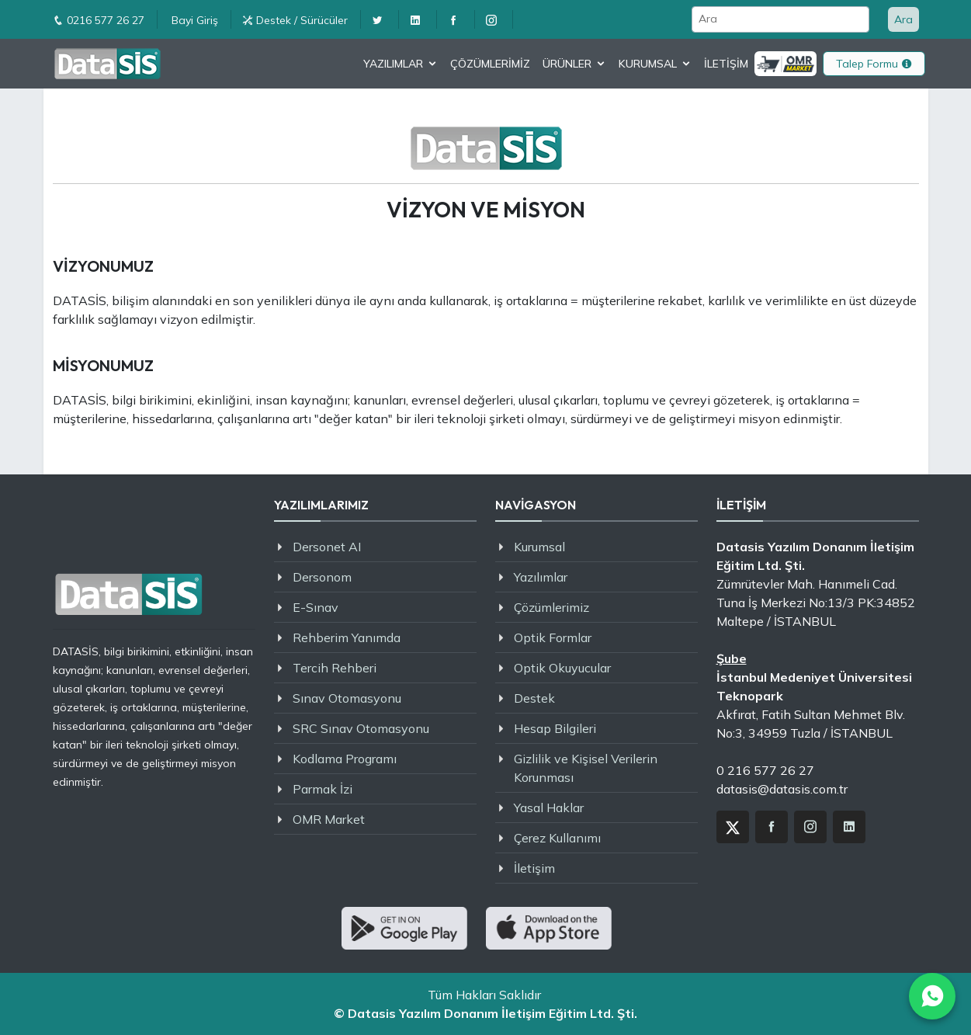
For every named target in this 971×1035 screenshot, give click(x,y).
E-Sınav (315, 607)
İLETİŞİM (726, 64)
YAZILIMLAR (393, 64)
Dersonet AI (327, 546)
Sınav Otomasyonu (347, 698)
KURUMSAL (648, 64)
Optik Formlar (552, 637)
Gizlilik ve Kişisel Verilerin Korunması (585, 768)
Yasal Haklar (549, 807)
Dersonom (322, 577)
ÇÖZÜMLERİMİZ (490, 64)
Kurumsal (539, 546)
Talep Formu (874, 64)
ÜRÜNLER (567, 64)
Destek (534, 698)
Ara (903, 19)
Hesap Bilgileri (555, 728)
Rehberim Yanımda (347, 637)
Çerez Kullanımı (557, 838)
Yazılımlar (540, 577)
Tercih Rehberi (334, 668)
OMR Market (329, 819)
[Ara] (780, 19)
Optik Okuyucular (562, 668)
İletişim (534, 868)
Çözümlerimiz (551, 607)
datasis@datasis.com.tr (782, 789)
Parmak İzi (322, 789)
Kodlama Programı (345, 758)
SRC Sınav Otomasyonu (361, 728)
